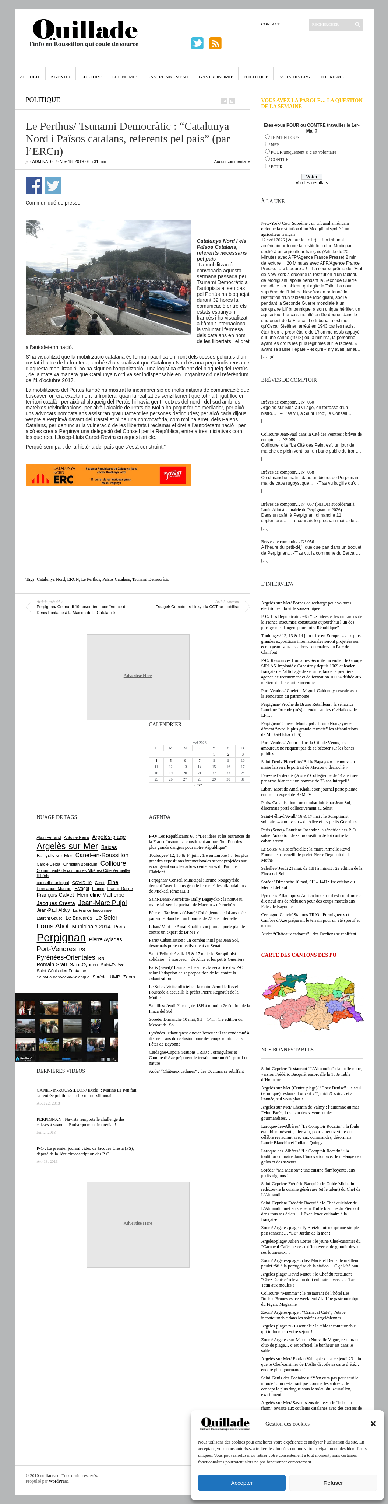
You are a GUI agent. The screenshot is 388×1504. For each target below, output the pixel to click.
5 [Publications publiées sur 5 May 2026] (171, 760)
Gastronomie (216, 77)
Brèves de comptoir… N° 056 (287, 541)
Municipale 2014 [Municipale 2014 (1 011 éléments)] (91, 926)
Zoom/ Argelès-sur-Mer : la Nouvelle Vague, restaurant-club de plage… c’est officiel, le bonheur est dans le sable (310, 1345)
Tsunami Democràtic (150, 579)
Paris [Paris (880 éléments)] (119, 926)
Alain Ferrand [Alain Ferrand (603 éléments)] (49, 837)
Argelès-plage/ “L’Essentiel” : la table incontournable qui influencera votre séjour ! (308, 1328)
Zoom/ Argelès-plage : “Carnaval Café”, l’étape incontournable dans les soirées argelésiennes (303, 1315)
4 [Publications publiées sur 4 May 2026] (156, 760)
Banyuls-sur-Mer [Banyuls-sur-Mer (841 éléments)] (55, 855)
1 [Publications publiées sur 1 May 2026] (214, 754)
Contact (270, 24)
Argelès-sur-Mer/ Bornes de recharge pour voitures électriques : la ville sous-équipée (306, 605)
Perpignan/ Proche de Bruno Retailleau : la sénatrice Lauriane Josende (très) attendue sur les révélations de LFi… (309, 710)
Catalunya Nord (51, 579)
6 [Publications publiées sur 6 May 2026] (185, 760)
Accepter (242, 1483)
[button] (373, 1423)
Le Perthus (90, 579)
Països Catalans (116, 579)
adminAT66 (43, 161)
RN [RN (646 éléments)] (101, 958)
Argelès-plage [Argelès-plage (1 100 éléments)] (109, 837)
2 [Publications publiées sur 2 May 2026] (228, 754)
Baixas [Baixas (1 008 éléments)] (109, 847)
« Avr (198, 785)
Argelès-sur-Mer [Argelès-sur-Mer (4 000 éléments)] (67, 846)
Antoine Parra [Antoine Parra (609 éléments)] (76, 837)
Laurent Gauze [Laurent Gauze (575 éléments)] (50, 918)
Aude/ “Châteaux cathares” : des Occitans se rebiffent (308, 933)
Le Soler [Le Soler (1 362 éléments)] (106, 917)
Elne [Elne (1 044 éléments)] (112, 882)
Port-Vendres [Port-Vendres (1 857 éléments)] (56, 949)
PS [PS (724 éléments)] (82, 949)
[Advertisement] (138, 503)
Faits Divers (294, 77)
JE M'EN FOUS (285, 137)
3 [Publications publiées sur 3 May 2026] (243, 754)
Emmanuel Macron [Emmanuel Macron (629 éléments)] (54, 888)
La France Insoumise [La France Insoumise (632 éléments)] (92, 910)
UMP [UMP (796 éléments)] (115, 977)
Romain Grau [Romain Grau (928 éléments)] (52, 964)
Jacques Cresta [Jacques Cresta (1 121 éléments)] (56, 903)
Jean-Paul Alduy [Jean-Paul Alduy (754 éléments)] (53, 910)
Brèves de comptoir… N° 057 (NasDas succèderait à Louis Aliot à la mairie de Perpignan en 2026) (308, 507)
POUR (277, 167)
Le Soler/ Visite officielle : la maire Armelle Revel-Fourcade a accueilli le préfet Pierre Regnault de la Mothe (306, 855)
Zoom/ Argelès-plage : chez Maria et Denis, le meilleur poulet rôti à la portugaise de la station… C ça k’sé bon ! (311, 1263)
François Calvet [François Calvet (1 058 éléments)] (55, 895)
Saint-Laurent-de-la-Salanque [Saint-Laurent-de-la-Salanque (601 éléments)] (63, 977)
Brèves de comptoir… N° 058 (287, 472)
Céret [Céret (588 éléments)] (99, 882)
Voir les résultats (312, 182)
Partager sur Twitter (53, 185)
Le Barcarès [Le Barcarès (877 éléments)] (79, 918)
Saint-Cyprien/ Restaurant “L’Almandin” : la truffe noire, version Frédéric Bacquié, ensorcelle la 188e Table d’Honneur (312, 1074)
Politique (255, 77)
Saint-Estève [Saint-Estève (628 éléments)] (112, 965)
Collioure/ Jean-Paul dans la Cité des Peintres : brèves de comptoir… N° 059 (311, 437)
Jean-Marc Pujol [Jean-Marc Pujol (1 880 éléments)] (102, 903)
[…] (265, 356)
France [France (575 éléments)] (98, 888)
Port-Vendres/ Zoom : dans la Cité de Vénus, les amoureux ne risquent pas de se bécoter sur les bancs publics (308, 748)
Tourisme (332, 77)
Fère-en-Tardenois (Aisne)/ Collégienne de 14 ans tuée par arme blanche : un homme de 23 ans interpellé (309, 778)
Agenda (60, 77)
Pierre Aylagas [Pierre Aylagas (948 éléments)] (105, 939)
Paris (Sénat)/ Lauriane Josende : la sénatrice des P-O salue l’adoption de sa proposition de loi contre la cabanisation (308, 835)
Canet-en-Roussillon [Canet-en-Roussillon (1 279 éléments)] (101, 855)
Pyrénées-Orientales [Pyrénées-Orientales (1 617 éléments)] (66, 957)
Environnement (168, 77)
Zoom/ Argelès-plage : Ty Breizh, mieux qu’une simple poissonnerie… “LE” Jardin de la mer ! (310, 1230)
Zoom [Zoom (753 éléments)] (129, 977)
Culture (91, 77)
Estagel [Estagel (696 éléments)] (81, 888)
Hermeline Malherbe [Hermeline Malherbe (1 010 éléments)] (100, 895)
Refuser (333, 1483)
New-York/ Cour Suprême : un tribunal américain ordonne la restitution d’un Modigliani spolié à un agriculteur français (305, 229)
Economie (124, 77)
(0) (272, 357)
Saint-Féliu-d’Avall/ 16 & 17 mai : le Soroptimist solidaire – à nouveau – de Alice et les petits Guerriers (309, 819)
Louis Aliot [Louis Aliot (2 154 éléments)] (53, 926)
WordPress (58, 1481)
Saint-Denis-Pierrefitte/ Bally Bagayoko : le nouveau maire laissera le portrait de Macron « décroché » (308, 764)
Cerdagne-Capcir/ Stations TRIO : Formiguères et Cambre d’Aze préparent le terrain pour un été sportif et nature (310, 920)
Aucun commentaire (232, 161)
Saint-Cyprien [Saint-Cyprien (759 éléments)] (84, 964)
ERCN (73, 579)
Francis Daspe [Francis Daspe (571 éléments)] (120, 888)
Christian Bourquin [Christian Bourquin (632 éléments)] (80, 864)
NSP (275, 144)
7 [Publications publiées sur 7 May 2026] (199, 760)
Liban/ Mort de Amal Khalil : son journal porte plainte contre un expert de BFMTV (309, 791)
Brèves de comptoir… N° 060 (287, 402)
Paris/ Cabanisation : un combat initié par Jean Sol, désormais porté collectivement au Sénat (306, 805)
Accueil (30, 77)
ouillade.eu (50, 1475)
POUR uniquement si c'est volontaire (303, 152)
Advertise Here (138, 675)
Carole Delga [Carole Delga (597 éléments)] (48, 864)
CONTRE (280, 159)
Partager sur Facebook (34, 185)
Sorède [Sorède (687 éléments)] (100, 977)
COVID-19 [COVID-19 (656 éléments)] (82, 882)
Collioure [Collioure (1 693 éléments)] (113, 863)
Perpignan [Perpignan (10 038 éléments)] (61, 937)
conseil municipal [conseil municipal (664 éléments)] (53, 882)
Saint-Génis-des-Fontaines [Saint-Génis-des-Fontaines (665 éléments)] (62, 971)
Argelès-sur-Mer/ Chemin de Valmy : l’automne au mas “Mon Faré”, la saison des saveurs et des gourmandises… (310, 1113)
